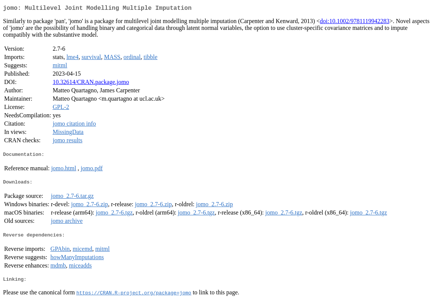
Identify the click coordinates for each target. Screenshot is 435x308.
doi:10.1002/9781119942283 (354, 22)
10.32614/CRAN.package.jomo (90, 83)
